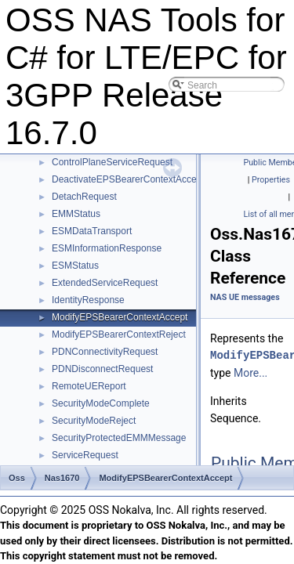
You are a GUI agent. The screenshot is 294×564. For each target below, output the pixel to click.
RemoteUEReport (89, 386)
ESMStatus (75, 265)
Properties (271, 180)
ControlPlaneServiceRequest (112, 162)
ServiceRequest (85, 455)
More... (250, 373)
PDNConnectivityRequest (105, 351)
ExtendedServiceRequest (105, 282)
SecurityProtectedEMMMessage (119, 437)
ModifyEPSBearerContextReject (119, 334)
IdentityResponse (88, 300)
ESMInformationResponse (107, 248)
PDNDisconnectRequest (102, 368)
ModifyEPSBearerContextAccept (119, 317)
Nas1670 (62, 478)
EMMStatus (76, 213)
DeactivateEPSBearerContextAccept (128, 179)
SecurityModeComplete (101, 403)
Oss (17, 478)
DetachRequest (84, 196)
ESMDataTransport (92, 231)
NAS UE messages (245, 297)
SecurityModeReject (94, 420)
